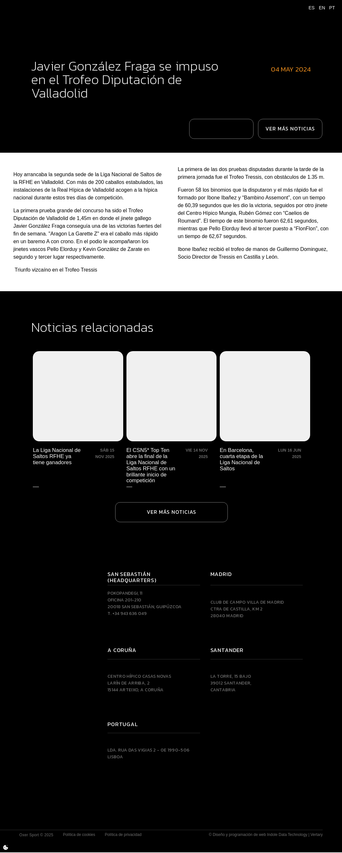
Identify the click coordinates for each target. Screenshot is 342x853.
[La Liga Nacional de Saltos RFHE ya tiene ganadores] (78, 418)
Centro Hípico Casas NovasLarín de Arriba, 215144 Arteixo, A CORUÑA (139, 683)
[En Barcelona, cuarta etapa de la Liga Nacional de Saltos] (263, 418)
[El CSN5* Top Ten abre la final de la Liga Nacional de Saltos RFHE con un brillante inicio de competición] (171, 418)
